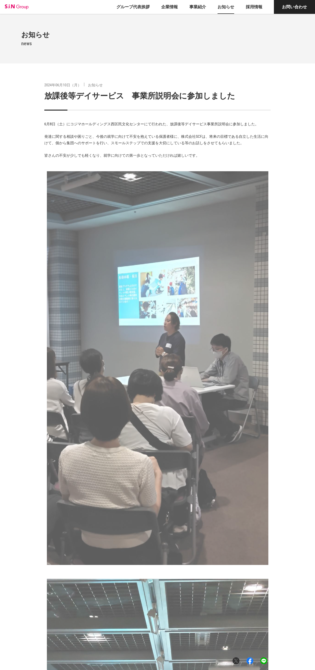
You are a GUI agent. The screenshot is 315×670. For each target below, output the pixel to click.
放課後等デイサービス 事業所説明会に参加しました (139, 95)
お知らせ (95, 85)
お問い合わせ (294, 6)
